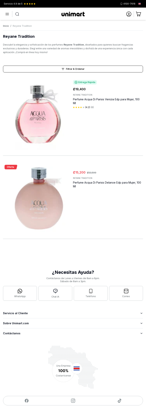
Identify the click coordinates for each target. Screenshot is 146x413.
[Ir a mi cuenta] (129, 14)
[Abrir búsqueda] (17, 14)
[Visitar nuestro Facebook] (26, 400)
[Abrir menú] (7, 14)
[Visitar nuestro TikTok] (119, 400)
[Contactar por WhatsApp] (20, 293)
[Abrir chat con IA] (55, 293)
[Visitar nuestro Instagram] (73, 400)
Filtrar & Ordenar (73, 69)
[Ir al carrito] (139, 14)
